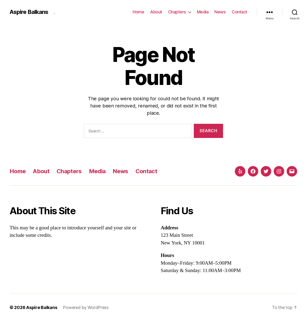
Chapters (177, 11)
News (220, 11)
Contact (239, 11)
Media (203, 11)
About (156, 11)
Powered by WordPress (86, 307)
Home (138, 11)
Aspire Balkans (29, 12)
